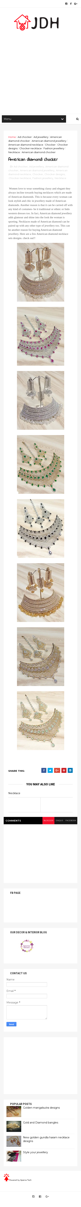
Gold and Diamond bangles (40, 1122)
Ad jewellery (41, 136)
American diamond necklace (25, 144)
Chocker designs (54, 174)
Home (12, 136)
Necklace (14, 152)
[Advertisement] (40, 70)
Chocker (50, 144)
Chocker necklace (30, 148)
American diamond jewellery (49, 140)
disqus (59, 820)
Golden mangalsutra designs (41, 1107)
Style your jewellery (35, 1152)
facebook (71, 820)
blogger (48, 820)
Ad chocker (25, 136)
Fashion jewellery (54, 148)
